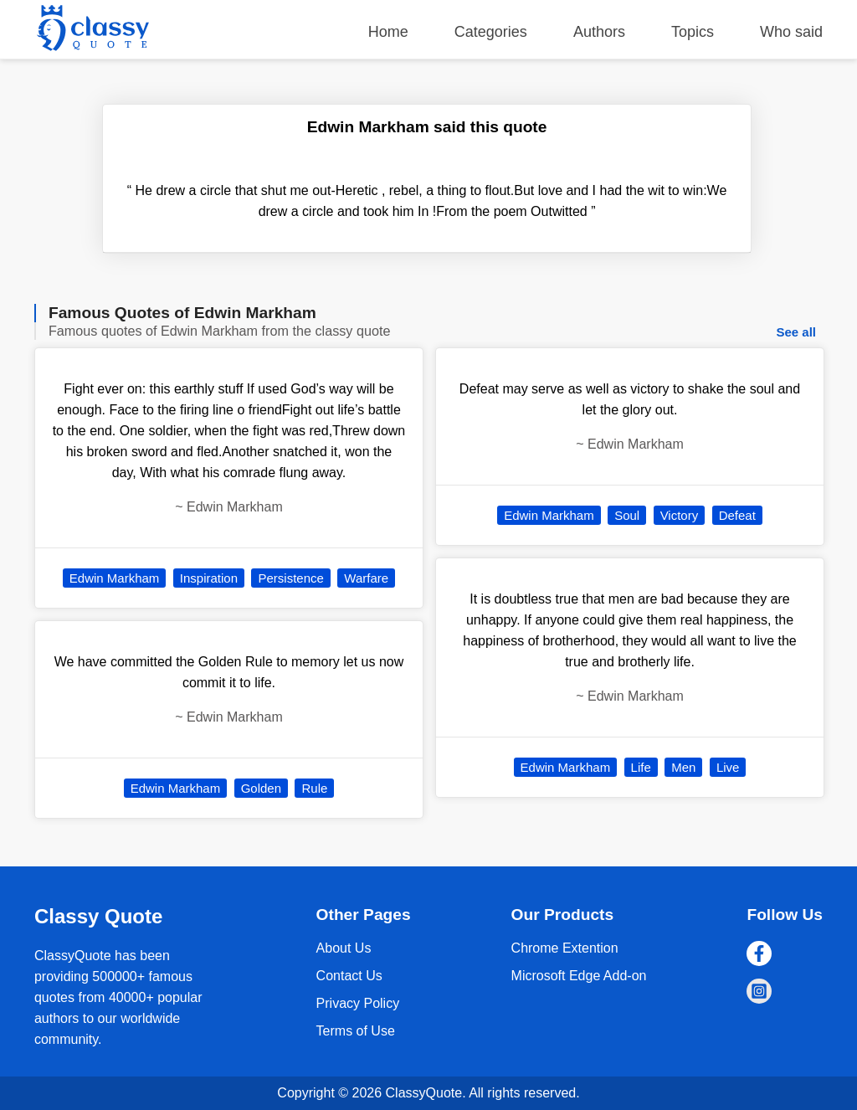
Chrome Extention (564, 948)
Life (641, 767)
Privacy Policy (358, 1003)
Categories (490, 31)
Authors (599, 31)
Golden (261, 788)
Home (388, 31)
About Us (344, 948)
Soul (626, 515)
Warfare (366, 578)
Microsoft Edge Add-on (579, 976)
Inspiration (209, 578)
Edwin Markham (114, 578)
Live (728, 767)
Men (683, 767)
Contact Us (349, 976)
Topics (692, 31)
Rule (314, 788)
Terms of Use (355, 1031)
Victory (679, 515)
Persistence (290, 578)
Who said (791, 31)
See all (796, 332)
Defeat (737, 515)
